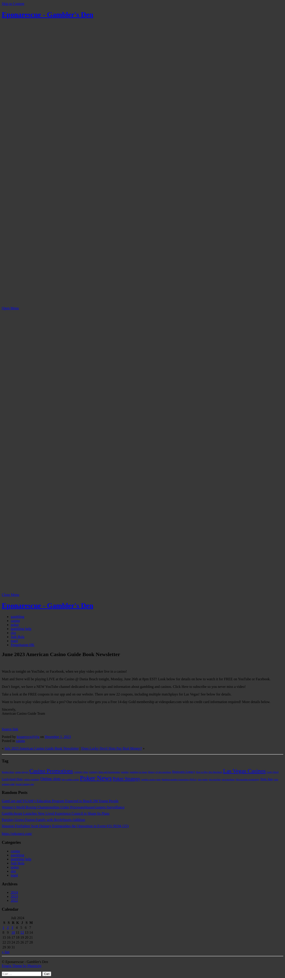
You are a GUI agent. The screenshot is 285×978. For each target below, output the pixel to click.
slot (13, 633)
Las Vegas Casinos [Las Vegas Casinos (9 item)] (244, 771)
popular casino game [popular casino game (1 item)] (151, 779)
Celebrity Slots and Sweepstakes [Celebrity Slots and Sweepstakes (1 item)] (104, 772)
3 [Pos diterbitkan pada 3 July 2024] (12, 927)
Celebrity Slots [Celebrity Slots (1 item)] (81, 772)
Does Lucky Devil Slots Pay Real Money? (111, 748)
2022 (14, 900)
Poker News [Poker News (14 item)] (96, 778)
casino (15, 621)
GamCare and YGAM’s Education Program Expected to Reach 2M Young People (60, 801)
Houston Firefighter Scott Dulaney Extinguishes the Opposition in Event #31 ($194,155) (65, 826)
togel (14, 641)
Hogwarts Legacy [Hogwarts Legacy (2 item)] (183, 772)
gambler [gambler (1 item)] (125, 772)
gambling (17, 617)
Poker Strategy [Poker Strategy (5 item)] (126, 778)
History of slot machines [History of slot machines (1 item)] (159, 772)
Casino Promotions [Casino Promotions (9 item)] (51, 771)
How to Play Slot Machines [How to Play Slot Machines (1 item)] (209, 772)
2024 (14, 892)
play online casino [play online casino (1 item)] (70, 779)
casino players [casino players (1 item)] (22, 772)
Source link (10, 729)
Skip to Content (13, 4)
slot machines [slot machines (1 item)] (228, 779)
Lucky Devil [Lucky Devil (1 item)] (273, 772)
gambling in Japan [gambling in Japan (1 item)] (138, 772)
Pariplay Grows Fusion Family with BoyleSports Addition (43, 820)
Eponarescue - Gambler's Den (47, 15)
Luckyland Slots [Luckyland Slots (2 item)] (12, 779)
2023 (14, 896)
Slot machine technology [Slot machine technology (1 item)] (247, 779)
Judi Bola (17, 637)
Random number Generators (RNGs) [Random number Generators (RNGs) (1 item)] (179, 779)
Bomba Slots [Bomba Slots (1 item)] (8, 772)
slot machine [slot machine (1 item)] (215, 779)
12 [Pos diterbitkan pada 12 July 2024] (22, 932)
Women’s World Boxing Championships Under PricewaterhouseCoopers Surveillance (63, 807)
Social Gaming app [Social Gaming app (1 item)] (25, 784)
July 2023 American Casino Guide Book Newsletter (41, 748)
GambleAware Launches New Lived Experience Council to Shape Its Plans (56, 813)
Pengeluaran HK (22, 645)
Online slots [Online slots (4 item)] (50, 778)
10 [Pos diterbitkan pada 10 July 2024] (13, 932)
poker (15, 625)
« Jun (5, 952)
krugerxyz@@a (28, 737)
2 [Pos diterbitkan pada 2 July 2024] (8, 927)
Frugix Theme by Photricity (22, 966)
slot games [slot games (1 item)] (203, 779)
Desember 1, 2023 (58, 737)
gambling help (21, 629)
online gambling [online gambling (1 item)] (31, 779)
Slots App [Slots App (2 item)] (266, 779)
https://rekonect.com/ (17, 834)
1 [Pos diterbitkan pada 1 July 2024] (3, 927)
